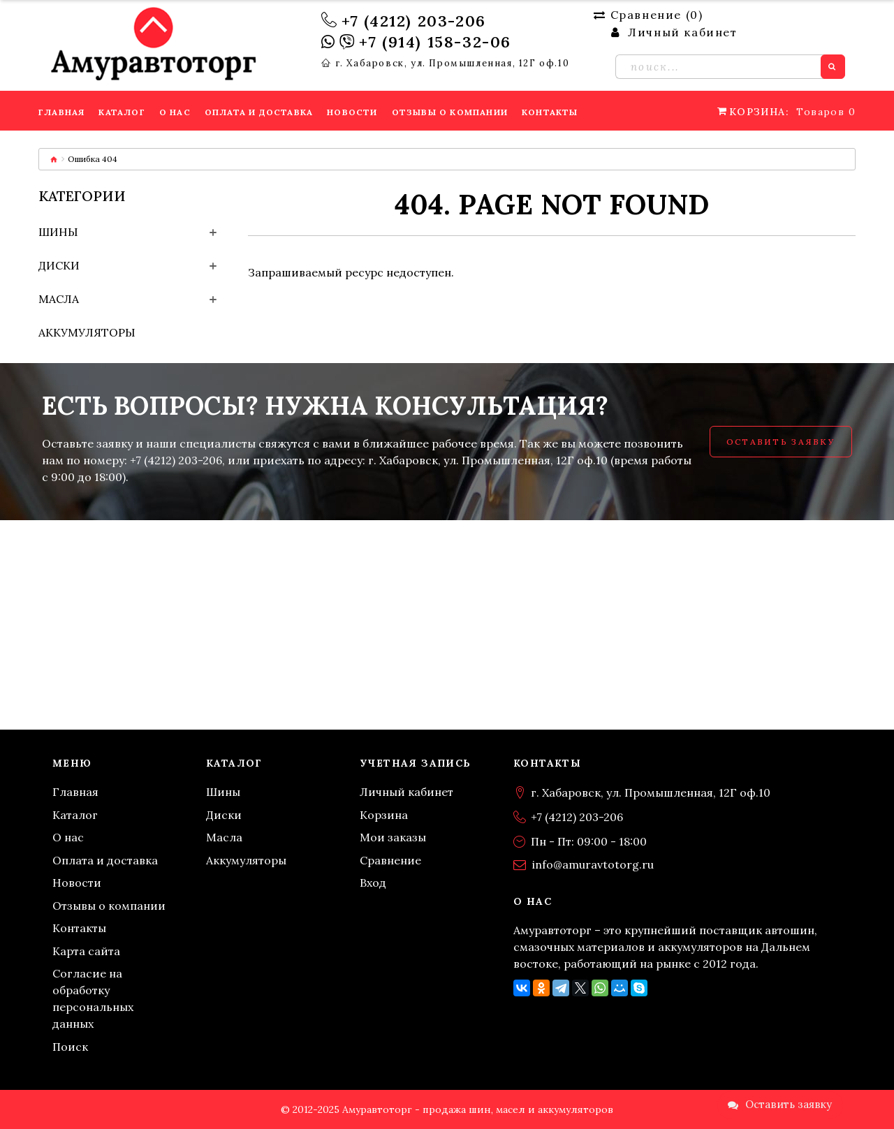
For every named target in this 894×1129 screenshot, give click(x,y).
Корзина (384, 815)
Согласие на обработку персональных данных (92, 998)
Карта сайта (86, 951)
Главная (75, 792)
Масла (58, 299)
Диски (59, 265)
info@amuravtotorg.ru (593, 864)
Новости (76, 883)
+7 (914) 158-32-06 (435, 41)
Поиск (70, 1047)
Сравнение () (648, 14)
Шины (58, 232)
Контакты (79, 928)
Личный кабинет (406, 792)
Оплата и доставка (105, 860)
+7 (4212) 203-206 (414, 21)
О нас (68, 837)
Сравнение (390, 860)
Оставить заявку (780, 441)
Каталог (75, 815)
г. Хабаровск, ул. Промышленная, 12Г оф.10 (452, 63)
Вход (373, 883)
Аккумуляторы (86, 332)
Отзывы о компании (109, 906)
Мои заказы (393, 837)
